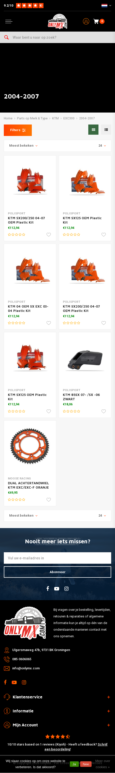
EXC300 (69, 118)
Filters (17, 130)
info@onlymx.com (26, 668)
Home (8, 118)
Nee (86, 764)
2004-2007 (87, 118)
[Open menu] (9, 21)
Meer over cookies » (102, 764)
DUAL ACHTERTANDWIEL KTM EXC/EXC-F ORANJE (28, 485)
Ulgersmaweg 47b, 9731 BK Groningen (41, 650)
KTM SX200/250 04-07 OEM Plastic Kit (26, 220)
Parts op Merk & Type (32, 118)
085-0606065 (21, 659)
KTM (55, 118)
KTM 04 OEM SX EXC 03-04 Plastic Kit (28, 308)
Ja (74, 764)
